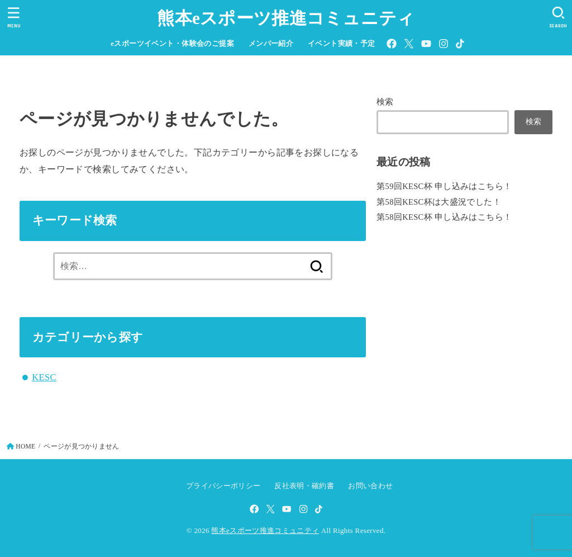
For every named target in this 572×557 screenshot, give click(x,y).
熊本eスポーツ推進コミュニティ (285, 18)
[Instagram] (443, 44)
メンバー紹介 (271, 44)
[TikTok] (460, 44)
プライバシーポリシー (223, 486)
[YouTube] (426, 44)
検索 (385, 101)
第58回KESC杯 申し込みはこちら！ (444, 217)
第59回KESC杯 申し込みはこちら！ (444, 186)
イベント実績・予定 (341, 44)
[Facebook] (392, 44)
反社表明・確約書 (304, 486)
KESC (44, 377)
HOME (25, 446)
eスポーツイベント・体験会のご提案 (172, 44)
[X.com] (409, 44)
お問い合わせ (370, 486)
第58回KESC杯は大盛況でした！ (438, 201)
